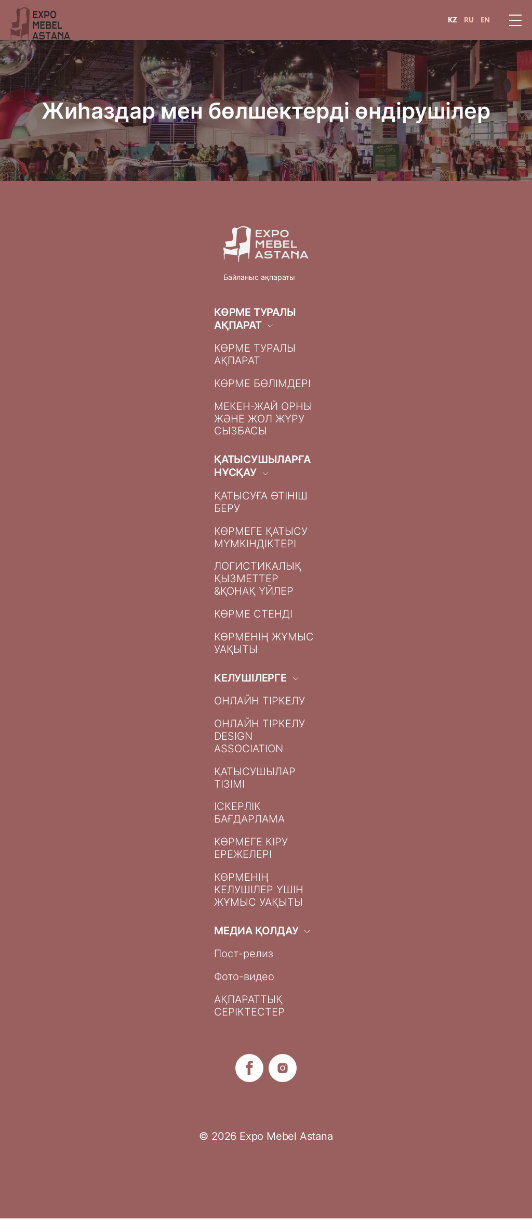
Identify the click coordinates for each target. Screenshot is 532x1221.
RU (469, 20)
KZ (452, 20)
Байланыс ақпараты (259, 277)
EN (485, 20)
